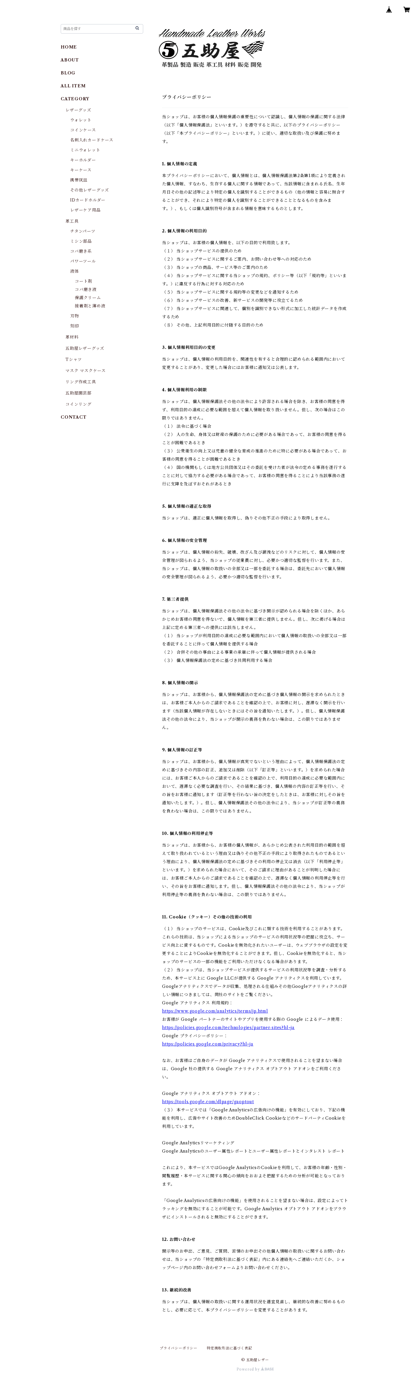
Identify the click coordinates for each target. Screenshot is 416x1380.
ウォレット (81, 120)
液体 (74, 271)
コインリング (78, 404)
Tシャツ (73, 359)
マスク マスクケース (85, 370)
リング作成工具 (80, 381)
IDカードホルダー (87, 200)
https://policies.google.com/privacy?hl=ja (207, 1044)
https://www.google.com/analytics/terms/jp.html (215, 1011)
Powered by (255, 1369)
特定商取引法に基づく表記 (229, 1348)
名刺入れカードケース (91, 140)
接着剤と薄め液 (90, 306)
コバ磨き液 (86, 289)
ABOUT (70, 60)
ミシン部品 (81, 241)
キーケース (81, 170)
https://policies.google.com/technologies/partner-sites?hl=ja (228, 1027)
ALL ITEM (73, 86)
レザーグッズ (78, 110)
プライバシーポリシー (178, 1348)
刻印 (74, 326)
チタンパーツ (82, 231)
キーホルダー (83, 160)
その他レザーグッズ (89, 190)
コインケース (83, 130)
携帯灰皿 (79, 180)
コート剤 (83, 281)
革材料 (71, 337)
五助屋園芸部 (78, 393)
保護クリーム (88, 297)
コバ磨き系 (81, 251)
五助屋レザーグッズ (84, 348)
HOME (69, 47)
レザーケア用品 (85, 210)
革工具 (71, 221)
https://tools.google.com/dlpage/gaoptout (208, 1101)
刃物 (74, 316)
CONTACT (74, 417)
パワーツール (83, 261)
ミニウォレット (85, 150)
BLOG (68, 73)
